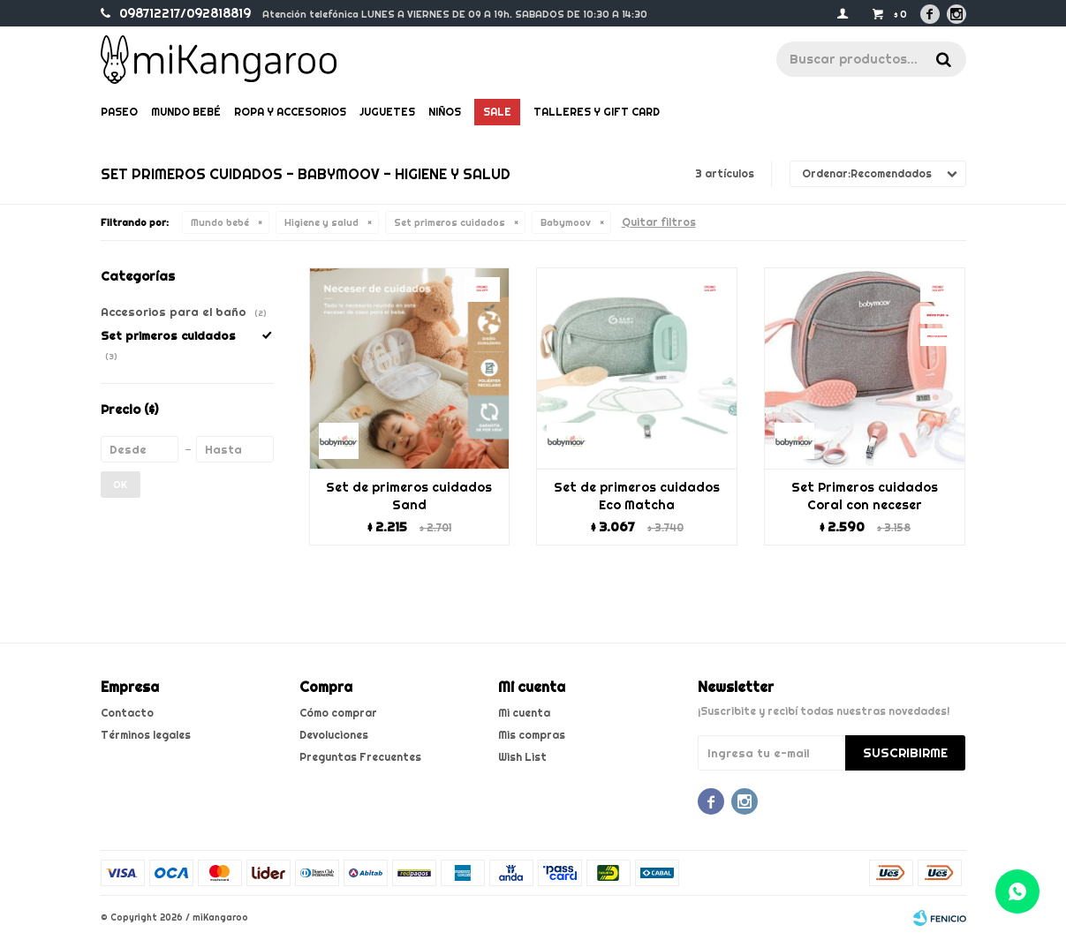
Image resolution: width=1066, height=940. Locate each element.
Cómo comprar (338, 712)
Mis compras (531, 734)
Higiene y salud (321, 222)
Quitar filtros (659, 222)
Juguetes (387, 111)
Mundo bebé (186, 111)
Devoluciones (333, 734)
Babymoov (566, 222)
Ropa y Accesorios (290, 111)
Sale (497, 111)
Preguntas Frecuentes (360, 756)
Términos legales (146, 734)
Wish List (522, 756)
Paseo (119, 111)
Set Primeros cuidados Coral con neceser (864, 496)
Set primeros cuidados (449, 222)
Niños (444, 111)
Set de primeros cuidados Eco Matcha (637, 496)
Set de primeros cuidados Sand (409, 496)
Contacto (127, 712)
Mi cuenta (524, 712)
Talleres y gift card (596, 111)
